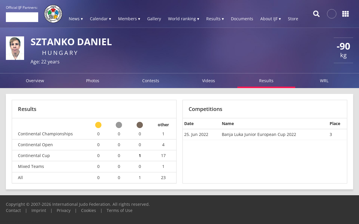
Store (293, 18)
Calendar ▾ (100, 18)
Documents (242, 18)
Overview (35, 80)
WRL (324, 80)
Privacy (64, 210)
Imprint (38, 210)
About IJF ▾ (270, 18)
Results (266, 80)
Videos (208, 80)
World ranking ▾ (183, 18)
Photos (92, 80)
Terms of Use (119, 210)
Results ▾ (215, 18)
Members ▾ (129, 18)
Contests (150, 80)
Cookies (88, 210)
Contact (13, 210)
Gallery (154, 18)
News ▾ (76, 18)
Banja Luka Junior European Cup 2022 (259, 134)
